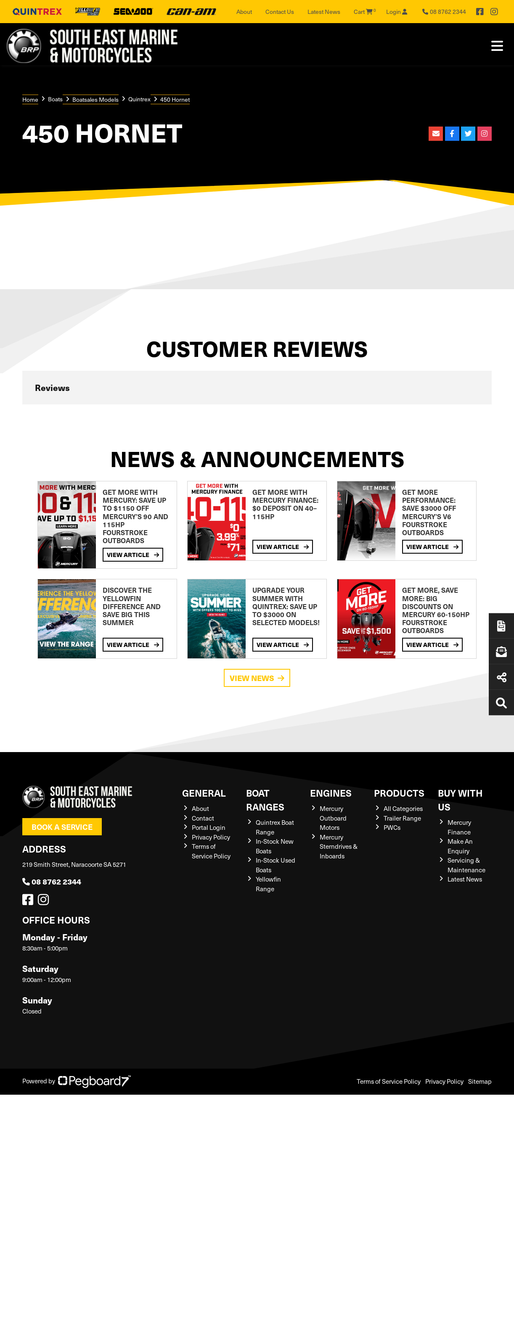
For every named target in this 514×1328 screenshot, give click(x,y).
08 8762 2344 (51, 881)
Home (30, 99)
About (244, 11)
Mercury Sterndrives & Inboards (339, 846)
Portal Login (208, 827)
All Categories (403, 808)
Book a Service (62, 826)
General (204, 792)
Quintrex (139, 99)
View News (257, 678)
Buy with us (460, 799)
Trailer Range (402, 818)
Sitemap (480, 1081)
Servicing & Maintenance (466, 864)
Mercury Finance (459, 827)
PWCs (392, 827)
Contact (203, 818)
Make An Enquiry (460, 846)
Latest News (323, 11)
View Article (133, 554)
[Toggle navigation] (497, 46)
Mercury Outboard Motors (333, 818)
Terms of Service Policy (211, 851)
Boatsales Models (95, 99)
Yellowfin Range (268, 883)
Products (399, 792)
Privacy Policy (211, 837)
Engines (331, 792)
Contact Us (279, 11)
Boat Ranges (265, 799)
